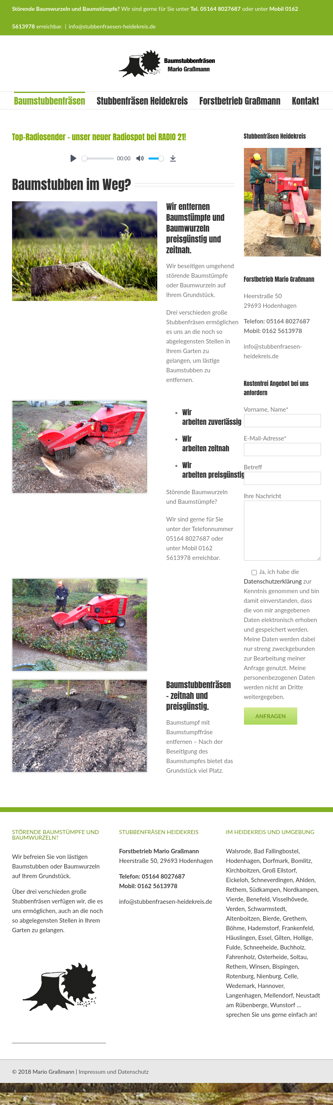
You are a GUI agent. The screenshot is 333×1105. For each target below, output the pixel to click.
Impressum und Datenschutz (114, 1071)
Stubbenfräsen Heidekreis (142, 100)
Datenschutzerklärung (273, 581)
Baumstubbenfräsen (49, 100)
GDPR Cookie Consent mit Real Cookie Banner (61, 1087)
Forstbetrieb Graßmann (239, 100)
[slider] (98, 158)
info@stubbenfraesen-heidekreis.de (112, 26)
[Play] (73, 158)
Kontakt (305, 100)
